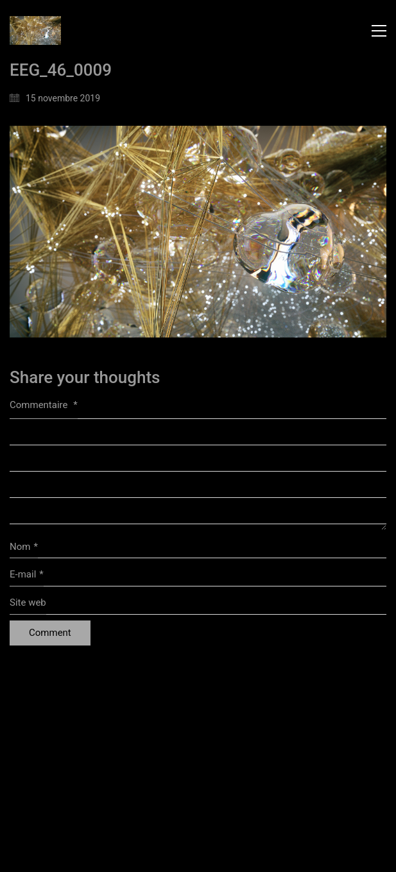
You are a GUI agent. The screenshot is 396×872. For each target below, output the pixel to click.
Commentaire (44, 405)
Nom (24, 547)
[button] (379, 31)
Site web (28, 602)
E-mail (27, 575)
